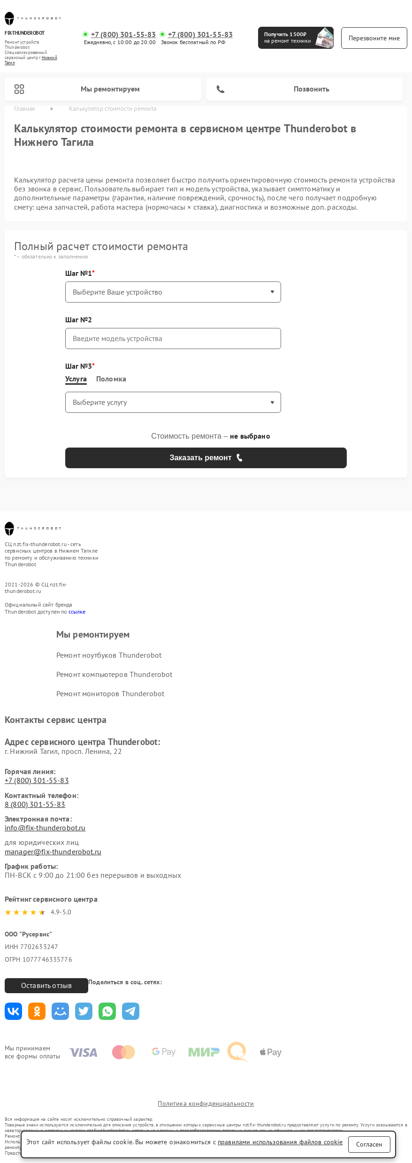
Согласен (369, 1144)
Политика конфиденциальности (206, 1103)
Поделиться (13, 1011)
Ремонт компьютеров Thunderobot (114, 674)
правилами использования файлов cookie (280, 1142)
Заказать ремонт (205, 458)
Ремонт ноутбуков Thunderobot (108, 655)
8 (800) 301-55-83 (35, 804)
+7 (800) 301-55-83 (123, 34)
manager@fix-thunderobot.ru (53, 851)
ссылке (77, 611)
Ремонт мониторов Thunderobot (110, 693)
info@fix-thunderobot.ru (45, 827)
